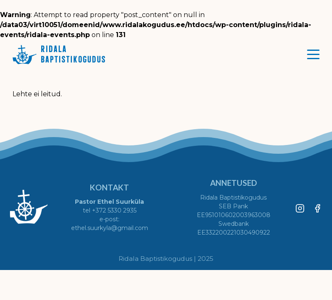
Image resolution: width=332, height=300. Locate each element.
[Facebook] (317, 207)
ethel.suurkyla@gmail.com (109, 228)
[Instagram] (300, 207)
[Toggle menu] (313, 54)
